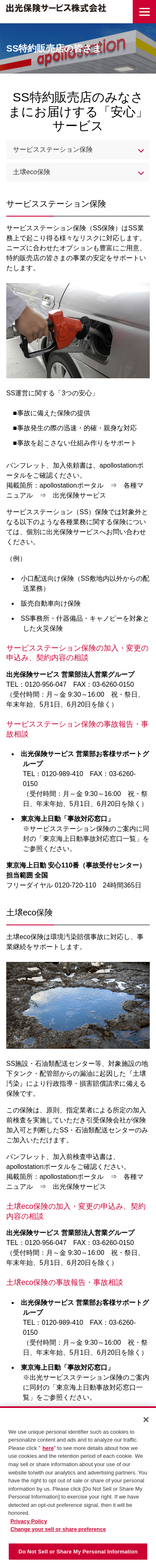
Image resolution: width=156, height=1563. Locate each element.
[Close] (146, 1422)
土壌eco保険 (31, 171)
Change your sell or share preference (58, 1531)
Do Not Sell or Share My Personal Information (78, 1554)
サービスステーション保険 (53, 149)
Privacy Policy (28, 1524)
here (48, 1450)
